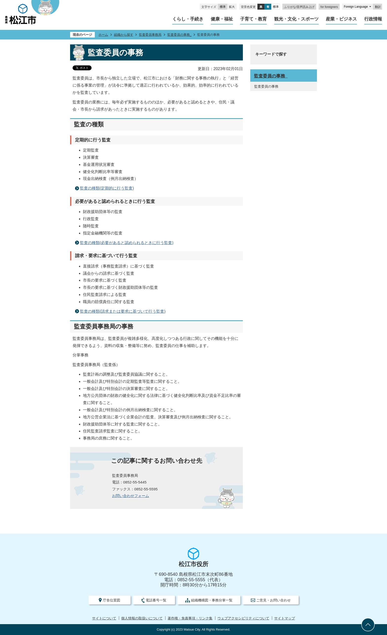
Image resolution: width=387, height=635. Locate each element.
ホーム (103, 35)
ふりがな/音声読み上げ (299, 7)
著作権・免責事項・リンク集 (190, 618)
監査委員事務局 (150, 35)
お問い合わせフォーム (130, 496)
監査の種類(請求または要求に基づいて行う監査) (123, 311)
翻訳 (378, 7)
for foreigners (329, 7)
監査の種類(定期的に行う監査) (107, 188)
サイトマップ (284, 618)
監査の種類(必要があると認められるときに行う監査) (127, 243)
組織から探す (123, 35)
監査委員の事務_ (179, 35)
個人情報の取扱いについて (142, 618)
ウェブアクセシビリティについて (243, 618)
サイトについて (104, 618)
